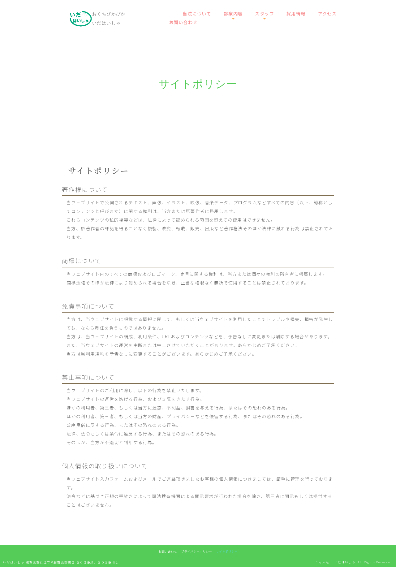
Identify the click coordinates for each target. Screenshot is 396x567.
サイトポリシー (227, 551)
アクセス (327, 14)
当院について (197, 14)
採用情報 (296, 14)
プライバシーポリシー (196, 551)
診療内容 (233, 14)
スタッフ (264, 14)
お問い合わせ (183, 22)
